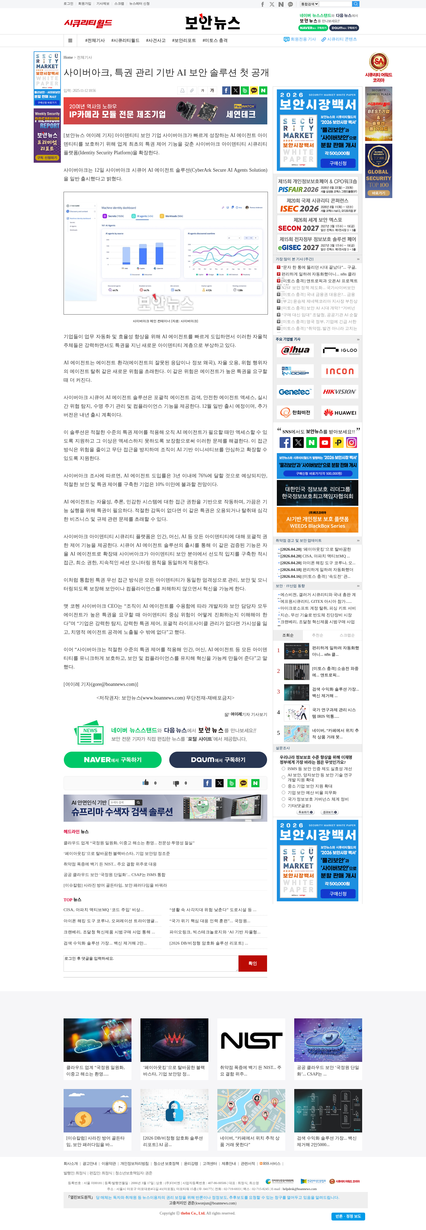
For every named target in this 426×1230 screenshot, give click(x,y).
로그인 (68, 3)
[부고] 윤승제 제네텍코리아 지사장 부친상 (319, 301)
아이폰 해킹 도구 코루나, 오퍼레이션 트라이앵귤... (111, 921)
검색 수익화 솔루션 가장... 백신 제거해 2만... (105, 943)
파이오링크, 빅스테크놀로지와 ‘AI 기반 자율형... (215, 932)
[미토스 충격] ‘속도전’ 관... (315, 576)
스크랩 (119, 3)
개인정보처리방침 (134, 1164)
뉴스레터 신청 (139, 3)
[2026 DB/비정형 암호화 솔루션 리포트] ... (209, 943)
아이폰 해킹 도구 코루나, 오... (317, 563)
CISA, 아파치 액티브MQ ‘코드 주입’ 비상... (104, 910)
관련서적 (248, 1164)
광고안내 (90, 1164)
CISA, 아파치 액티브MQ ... (315, 556)
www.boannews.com (163, 698)
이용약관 (109, 1164)
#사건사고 (156, 40)
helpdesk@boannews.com (300, 1189)
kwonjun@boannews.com (215, 1203)
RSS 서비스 (271, 1164)
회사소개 (71, 1164)
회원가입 (84, 3)
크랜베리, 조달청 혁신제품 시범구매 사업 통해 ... (109, 932)
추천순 (317, 635)
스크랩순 (347, 635)
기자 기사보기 (246, 714)
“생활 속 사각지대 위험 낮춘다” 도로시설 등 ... (213, 910)
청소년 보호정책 (166, 1164)
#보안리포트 (184, 40)
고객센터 (210, 1164)
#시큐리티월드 (125, 40)
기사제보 (102, 3)
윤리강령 (191, 1164)
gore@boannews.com (114, 684)
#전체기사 (95, 40)
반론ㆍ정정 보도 (348, 1217)
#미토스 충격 (215, 40)
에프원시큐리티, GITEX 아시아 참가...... (316, 601)
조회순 (288, 635)
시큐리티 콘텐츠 (342, 39)
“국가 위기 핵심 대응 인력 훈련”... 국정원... (210, 921)
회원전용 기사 (303, 39)
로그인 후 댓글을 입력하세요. (151, 963)
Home (68, 57)
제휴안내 (229, 1164)
